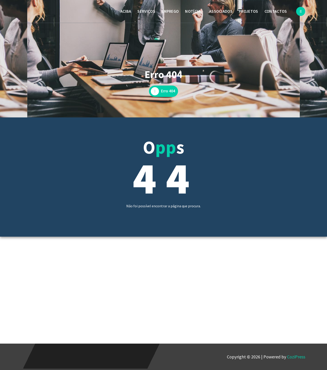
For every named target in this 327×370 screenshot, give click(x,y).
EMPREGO (170, 11)
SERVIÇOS (146, 11)
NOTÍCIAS (194, 11)
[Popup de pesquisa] (300, 11)
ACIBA (125, 11)
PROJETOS (248, 11)
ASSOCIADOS (221, 11)
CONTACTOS (276, 11)
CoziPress (296, 357)
